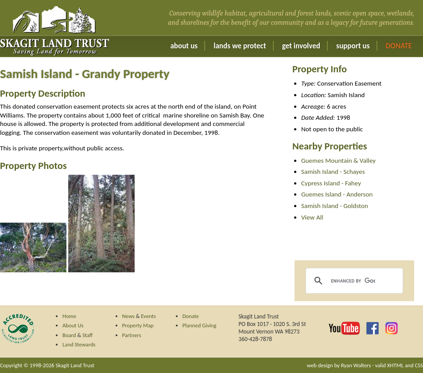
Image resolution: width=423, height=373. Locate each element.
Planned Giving (199, 325)
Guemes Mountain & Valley (338, 161)
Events (148, 316)
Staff (87, 335)
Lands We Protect (239, 46)
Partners (131, 335)
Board (69, 335)
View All (312, 217)
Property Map (138, 325)
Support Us (352, 46)
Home (69, 316)
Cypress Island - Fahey (331, 183)
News (128, 316)
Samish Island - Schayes (333, 172)
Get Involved (301, 46)
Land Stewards (79, 344)
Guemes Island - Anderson (337, 194)
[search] (353, 280)
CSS (419, 365)
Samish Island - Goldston (334, 206)
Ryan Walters (356, 365)
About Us (184, 46)
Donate (399, 46)
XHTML (395, 365)
